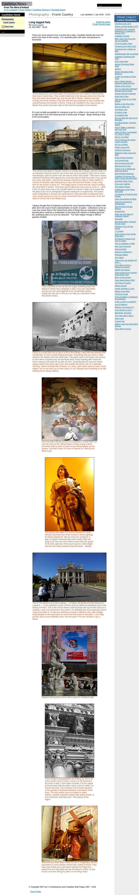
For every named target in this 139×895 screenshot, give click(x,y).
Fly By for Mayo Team (123, 44)
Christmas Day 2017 (123, 24)
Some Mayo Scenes (123, 329)
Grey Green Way (121, 61)
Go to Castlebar (11, 10)
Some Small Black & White (125, 199)
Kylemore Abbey (121, 255)
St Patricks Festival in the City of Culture (125, 240)
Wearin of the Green (123, 86)
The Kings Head (121, 294)
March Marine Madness (124, 174)
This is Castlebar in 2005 (125, 244)
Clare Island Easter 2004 (125, 280)
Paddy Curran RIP (122, 147)
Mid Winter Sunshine (123, 313)
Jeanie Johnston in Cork (124, 289)
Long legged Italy (122, 160)
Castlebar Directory (41, 10)
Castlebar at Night (122, 36)
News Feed (9, 26)
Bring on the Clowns (123, 277)
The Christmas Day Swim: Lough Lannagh (125, 141)
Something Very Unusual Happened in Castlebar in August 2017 (125, 31)
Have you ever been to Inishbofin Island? (124, 215)
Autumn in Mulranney (123, 252)
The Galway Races (122, 187)
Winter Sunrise (121, 286)
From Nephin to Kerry (123, 310)
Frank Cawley (9, 22)
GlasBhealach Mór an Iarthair (126, 54)
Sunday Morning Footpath (125, 94)
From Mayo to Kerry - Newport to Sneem (123, 266)
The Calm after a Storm (124, 316)
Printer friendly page (101, 24)
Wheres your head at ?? (124, 307)
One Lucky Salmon (122, 184)
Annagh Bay (120, 211)
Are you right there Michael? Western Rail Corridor (126, 90)
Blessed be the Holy (123, 166)
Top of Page (35, 891)
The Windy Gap (121, 110)
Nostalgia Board (58, 10)
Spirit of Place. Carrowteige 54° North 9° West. (126, 133)
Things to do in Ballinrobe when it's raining (125, 170)
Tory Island (119, 257)
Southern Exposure (122, 150)
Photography (8, 19)
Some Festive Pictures (124, 158)
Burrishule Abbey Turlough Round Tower (125, 223)
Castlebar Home (11, 14)
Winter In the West (122, 291)
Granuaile (119, 219)
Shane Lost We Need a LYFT (126, 26)
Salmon (118, 69)
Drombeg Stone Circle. (124, 181)
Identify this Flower (122, 270)
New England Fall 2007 (124, 163)
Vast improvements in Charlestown (123, 203)
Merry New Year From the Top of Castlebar (125, 40)
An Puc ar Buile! (121, 144)
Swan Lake (119, 318)
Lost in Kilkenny (121, 304)
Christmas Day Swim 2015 (125, 46)
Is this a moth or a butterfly (125, 302)
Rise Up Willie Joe (122, 107)
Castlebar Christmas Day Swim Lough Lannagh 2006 (126, 177)
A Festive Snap (121, 112)
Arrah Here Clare (121, 96)
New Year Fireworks (123, 246)
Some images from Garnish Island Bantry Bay (126, 274)
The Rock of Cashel (123, 283)
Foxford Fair (120, 321)
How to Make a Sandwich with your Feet (125, 128)
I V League (119, 231)
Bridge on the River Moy (124, 104)
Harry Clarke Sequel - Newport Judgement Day (125, 82)
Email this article (103, 22)
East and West (121, 249)
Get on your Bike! (122, 137)
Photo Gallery (25, 10)
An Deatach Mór (121, 115)
